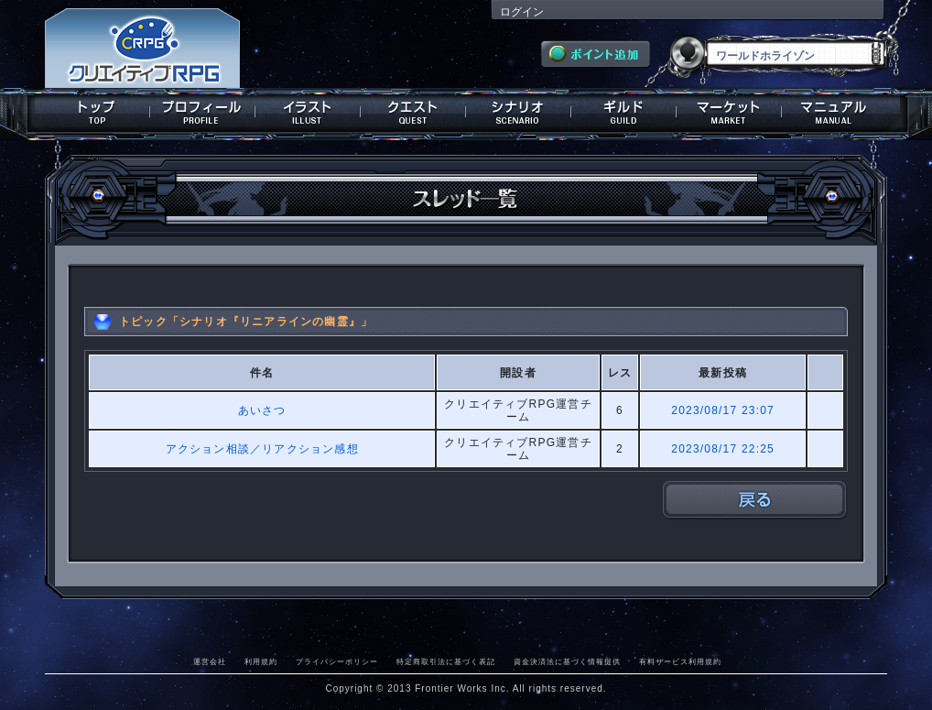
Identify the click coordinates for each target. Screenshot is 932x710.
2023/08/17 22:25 (723, 448)
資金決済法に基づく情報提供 (567, 661)
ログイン (522, 11)
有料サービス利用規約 (680, 661)
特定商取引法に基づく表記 (445, 661)
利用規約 (260, 661)
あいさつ (262, 410)
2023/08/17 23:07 (723, 410)
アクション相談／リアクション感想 (262, 448)
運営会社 (209, 661)
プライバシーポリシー (337, 661)
